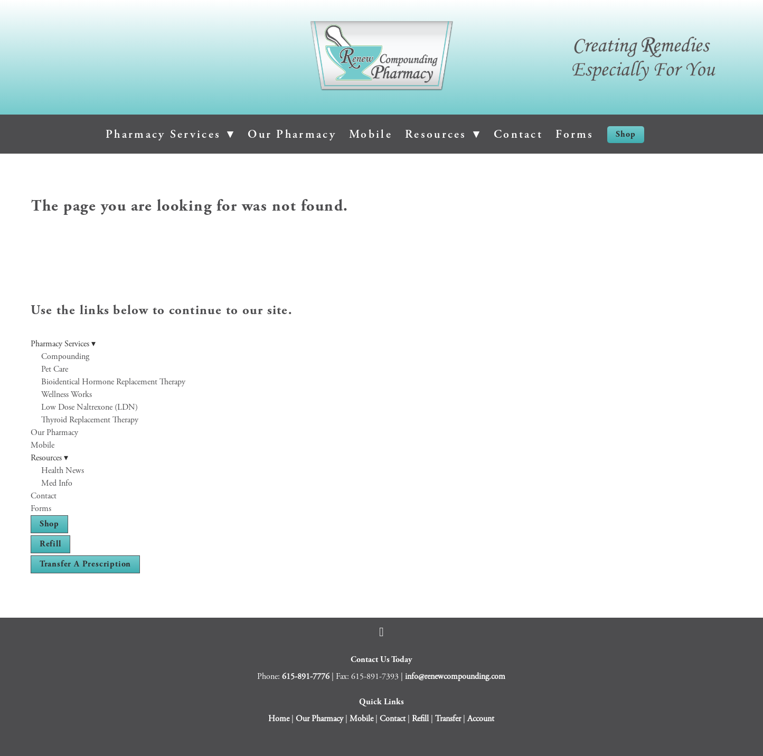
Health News (62, 470)
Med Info (56, 483)
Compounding (65, 356)
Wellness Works (66, 394)
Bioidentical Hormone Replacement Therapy (113, 382)
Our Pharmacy (292, 134)
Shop (626, 134)
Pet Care (54, 369)
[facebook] (381, 632)
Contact (518, 134)
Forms (574, 134)
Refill (50, 544)
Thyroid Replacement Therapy (89, 420)
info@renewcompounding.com (455, 676)
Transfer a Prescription (85, 564)
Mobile (370, 134)
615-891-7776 (305, 676)
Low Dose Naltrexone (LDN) (89, 407)
